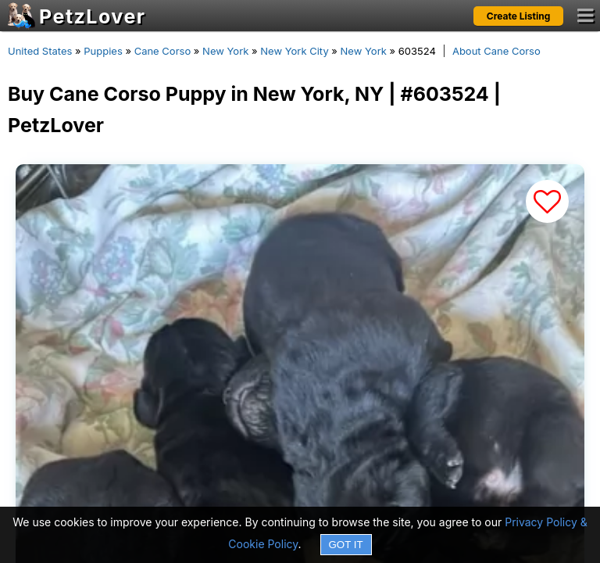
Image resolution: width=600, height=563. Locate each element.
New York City (294, 51)
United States (40, 51)
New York (225, 51)
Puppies (103, 51)
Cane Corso (162, 51)
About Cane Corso (496, 51)
